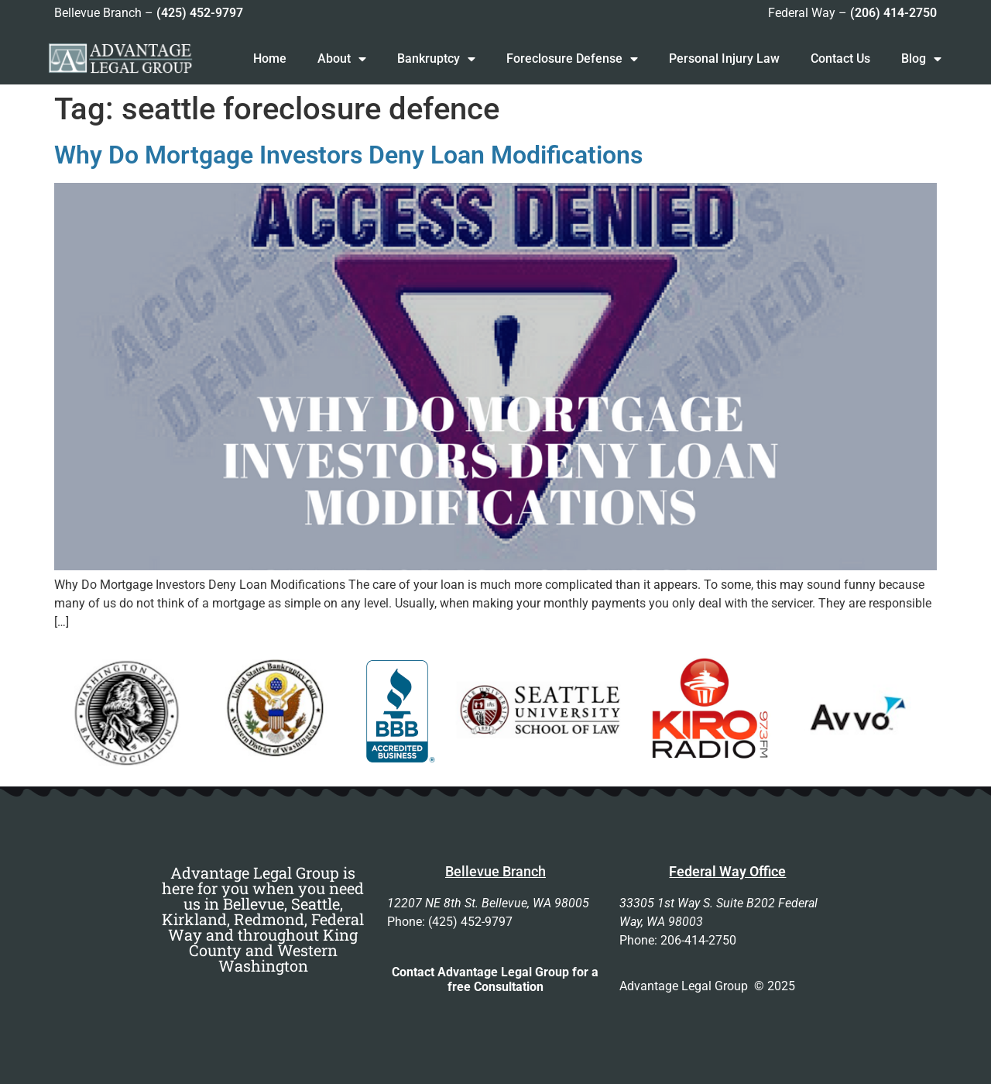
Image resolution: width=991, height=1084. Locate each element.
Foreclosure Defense (572, 59)
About (341, 59)
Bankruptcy (436, 59)
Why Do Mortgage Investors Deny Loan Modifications (348, 155)
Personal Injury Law (724, 58)
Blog (921, 59)
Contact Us (840, 58)
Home (269, 58)
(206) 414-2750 (893, 12)
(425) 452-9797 (199, 12)
